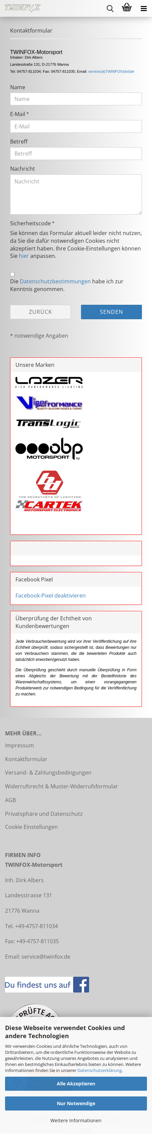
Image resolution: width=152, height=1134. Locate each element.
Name (17, 87)
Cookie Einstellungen (31, 827)
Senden (111, 312)
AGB (10, 800)
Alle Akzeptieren (76, 1083)
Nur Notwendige (76, 1103)
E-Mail (18, 114)
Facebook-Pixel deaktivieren (50, 595)
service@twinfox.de (46, 956)
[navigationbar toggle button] (143, 8)
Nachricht (22, 168)
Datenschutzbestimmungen (55, 281)
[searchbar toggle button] (110, 8)
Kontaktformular (26, 759)
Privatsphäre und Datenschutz (44, 813)
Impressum (19, 745)
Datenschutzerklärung (99, 1070)
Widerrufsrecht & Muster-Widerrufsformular (61, 786)
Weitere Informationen (76, 1120)
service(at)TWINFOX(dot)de (111, 71)
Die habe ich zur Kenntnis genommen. (66, 285)
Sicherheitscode (31, 223)
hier (24, 256)
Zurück (40, 312)
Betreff (19, 141)
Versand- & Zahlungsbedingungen (48, 772)
